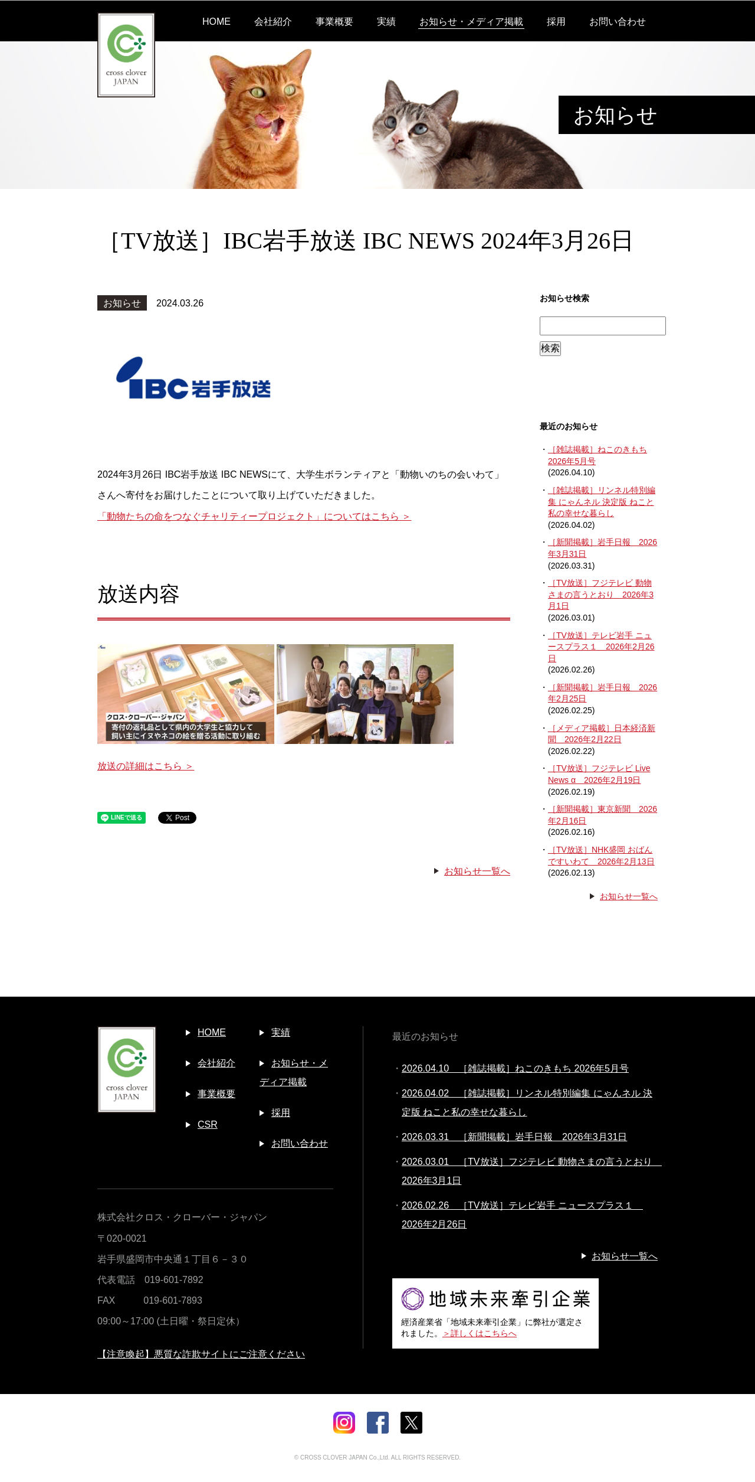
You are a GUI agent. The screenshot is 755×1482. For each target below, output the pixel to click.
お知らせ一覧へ (477, 871)
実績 (386, 22)
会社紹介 (273, 22)
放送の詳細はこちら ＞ (145, 766)
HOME (216, 22)
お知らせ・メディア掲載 (471, 22)
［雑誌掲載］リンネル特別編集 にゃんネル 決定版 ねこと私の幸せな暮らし (601, 501)
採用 (556, 22)
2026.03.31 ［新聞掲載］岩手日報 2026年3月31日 (514, 1137)
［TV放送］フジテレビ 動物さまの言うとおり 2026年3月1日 (601, 594)
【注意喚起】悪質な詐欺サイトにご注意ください (201, 1354)
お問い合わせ (617, 22)
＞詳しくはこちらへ (479, 1333)
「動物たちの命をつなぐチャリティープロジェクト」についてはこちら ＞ (254, 516)
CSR (208, 1124)
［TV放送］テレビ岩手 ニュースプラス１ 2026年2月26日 (601, 647)
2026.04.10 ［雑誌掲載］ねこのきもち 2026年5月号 (515, 1068)
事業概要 (334, 22)
